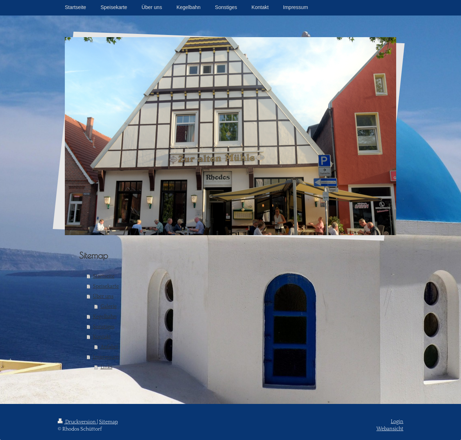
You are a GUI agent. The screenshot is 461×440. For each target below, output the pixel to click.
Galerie (108, 306)
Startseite (104, 276)
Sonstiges (104, 327)
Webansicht (389, 429)
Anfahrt (109, 347)
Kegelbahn (105, 317)
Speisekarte (106, 286)
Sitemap (108, 422)
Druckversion (77, 422)
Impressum (106, 357)
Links (106, 367)
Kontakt (102, 337)
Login (397, 421)
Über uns (103, 296)
